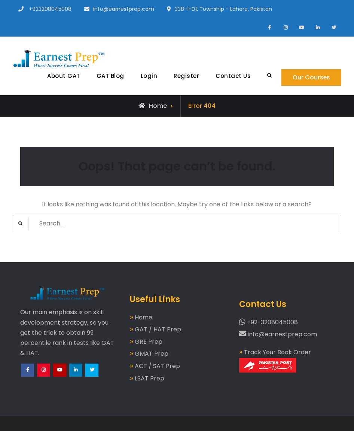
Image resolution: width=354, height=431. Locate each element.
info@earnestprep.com (123, 9)
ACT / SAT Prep (157, 366)
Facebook (28, 376)
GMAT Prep (151, 354)
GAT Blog (109, 76)
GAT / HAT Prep (158, 329)
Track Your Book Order (275, 360)
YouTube (60, 376)
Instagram (44, 376)
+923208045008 (50, 9)
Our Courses (311, 77)
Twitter (92, 376)
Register (186, 76)
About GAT (63, 76)
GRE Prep (148, 341)
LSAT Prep (149, 378)
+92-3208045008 (268, 322)
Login (148, 76)
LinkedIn (76, 376)
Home (143, 317)
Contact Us (232, 76)
